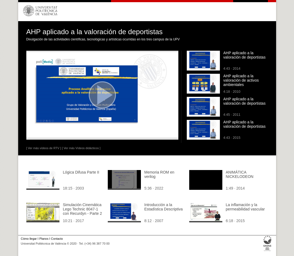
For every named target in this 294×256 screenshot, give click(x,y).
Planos (43, 238)
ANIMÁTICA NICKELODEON (240, 174)
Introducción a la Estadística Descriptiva (163, 207)
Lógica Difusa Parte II (81, 172)
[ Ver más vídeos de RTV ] (43, 148)
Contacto (57, 238)
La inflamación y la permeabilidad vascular (245, 207)
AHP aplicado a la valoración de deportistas (244, 55)
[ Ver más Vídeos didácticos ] (81, 148)
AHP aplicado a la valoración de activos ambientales (241, 80)
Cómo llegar (29, 238)
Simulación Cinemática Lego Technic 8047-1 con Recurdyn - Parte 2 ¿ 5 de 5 (82, 211)
